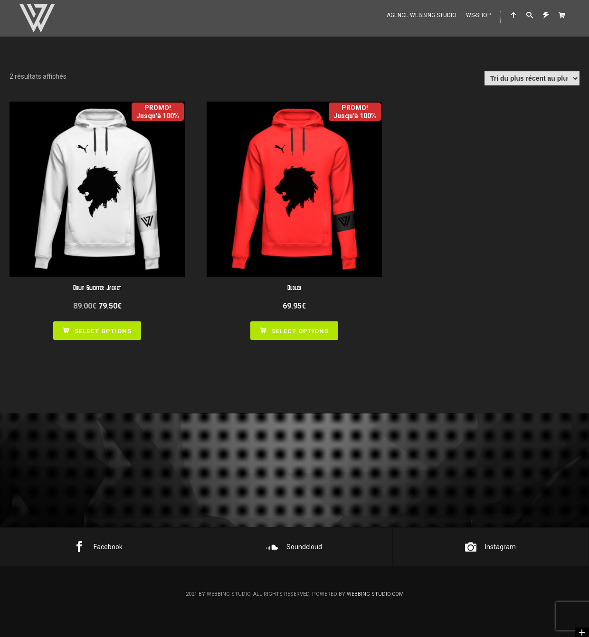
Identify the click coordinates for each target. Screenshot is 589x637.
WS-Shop (478, 15)
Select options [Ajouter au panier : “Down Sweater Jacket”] (103, 331)
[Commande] (532, 78)
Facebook (98, 547)
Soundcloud (294, 547)
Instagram (490, 547)
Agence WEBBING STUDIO (421, 15)
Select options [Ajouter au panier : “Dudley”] (300, 331)
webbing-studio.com (375, 594)
